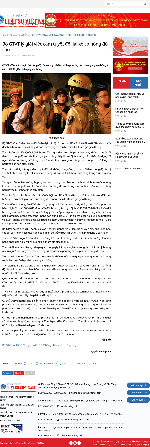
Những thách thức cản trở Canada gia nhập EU (129, 110)
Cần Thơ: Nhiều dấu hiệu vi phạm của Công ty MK (129, 95)
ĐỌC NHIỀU (139, 83)
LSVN (31, 363)
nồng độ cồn (46, 363)
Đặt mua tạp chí (138, 385)
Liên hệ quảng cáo (138, 392)
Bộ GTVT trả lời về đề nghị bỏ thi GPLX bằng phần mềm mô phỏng (39, 345)
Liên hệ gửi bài (138, 399)
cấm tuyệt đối (78, 363)
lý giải (62, 363)
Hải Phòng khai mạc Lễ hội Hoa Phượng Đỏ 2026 (129, 155)
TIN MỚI (121, 81)
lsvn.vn (18, 363)
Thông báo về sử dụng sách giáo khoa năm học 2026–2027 (129, 125)
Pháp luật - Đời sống (17, 34)
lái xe (94, 363)
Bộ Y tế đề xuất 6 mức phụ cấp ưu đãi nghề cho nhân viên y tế (129, 140)
